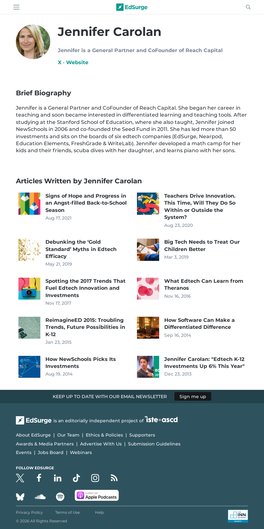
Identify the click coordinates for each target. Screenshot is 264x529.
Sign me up (192, 396)
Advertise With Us (101, 444)
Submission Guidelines (154, 444)
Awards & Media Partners (45, 444)
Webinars (81, 452)
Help (99, 512)
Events (23, 452)
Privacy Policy (29, 512)
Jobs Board (51, 452)
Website (77, 62)
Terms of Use (67, 512)
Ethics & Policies (104, 435)
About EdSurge (33, 435)
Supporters (142, 435)
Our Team (68, 435)
